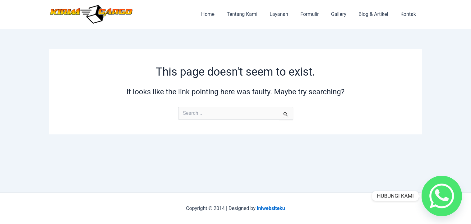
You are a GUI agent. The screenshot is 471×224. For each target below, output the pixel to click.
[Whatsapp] (442, 196)
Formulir (317, 14)
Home (222, 14)
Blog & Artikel (377, 14)
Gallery (344, 14)
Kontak (409, 14)
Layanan (289, 14)
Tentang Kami (254, 14)
